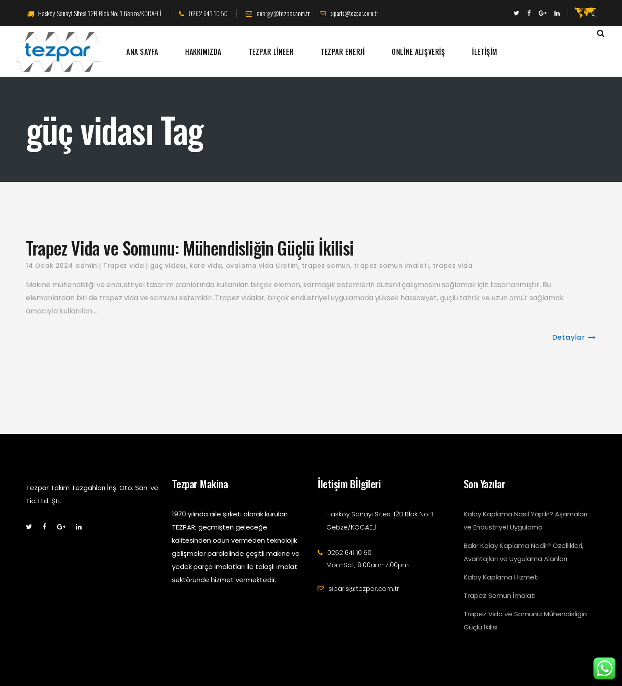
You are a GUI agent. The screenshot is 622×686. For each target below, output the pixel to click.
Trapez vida (123, 265)
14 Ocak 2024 (49, 265)
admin (86, 265)
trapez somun (326, 265)
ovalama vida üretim (262, 265)
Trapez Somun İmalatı (500, 595)
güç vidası (168, 265)
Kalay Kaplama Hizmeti (501, 577)
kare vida (205, 265)
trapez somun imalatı (391, 265)
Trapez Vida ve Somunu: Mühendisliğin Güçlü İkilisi (190, 248)
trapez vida (453, 265)
